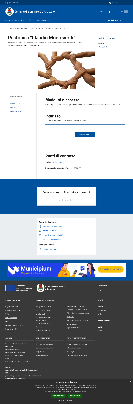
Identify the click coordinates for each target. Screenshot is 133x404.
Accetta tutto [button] (58, 396)
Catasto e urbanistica (43, 323)
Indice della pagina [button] (16, 96)
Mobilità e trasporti (43, 330)
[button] (66, 400)
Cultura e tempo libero (44, 310)
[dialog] (66, 391)
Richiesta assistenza (43, 355)
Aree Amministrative (12, 310)
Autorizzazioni (72, 324)
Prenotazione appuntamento (46, 344)
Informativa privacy (74, 348)
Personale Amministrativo (14, 325)
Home (10, 28)
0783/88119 (57, 162)
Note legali (71, 351)
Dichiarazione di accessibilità (77, 355)
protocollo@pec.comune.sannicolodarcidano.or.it (23, 376)
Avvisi (100, 314)
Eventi (100, 330)
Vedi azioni (113, 38)
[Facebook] (107, 11)
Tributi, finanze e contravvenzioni (79, 313)
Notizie (100, 306)
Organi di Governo (11, 306)
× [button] (130, 381)
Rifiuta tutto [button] (75, 396)
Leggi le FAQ (40, 351)
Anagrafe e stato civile (44, 306)
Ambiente (70, 317)
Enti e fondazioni (11, 317)
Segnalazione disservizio (44, 348)
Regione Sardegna (11, 2)
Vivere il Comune (21, 28)
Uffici (7, 314)
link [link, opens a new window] (86, 391)
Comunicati (102, 310)
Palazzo (40, 28)
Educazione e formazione (75, 306)
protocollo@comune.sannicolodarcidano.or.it (21, 370)
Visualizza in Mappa (85, 134)
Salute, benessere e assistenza (78, 320)
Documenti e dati (11, 329)
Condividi (102, 38)
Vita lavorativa (41, 314)
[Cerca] (125, 11)
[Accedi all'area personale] (117, 2)
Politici (7, 321)
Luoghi (32, 28)
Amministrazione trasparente (77, 344)
